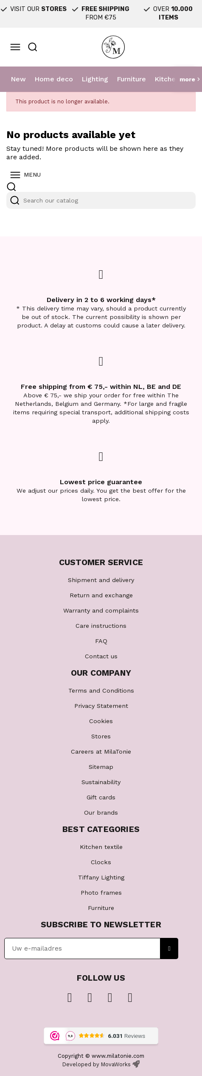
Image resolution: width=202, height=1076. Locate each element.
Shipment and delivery (101, 580)
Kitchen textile (101, 846)
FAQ (101, 641)
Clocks (101, 862)
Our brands (101, 812)
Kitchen (167, 79)
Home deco (53, 79)
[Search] (101, 200)
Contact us (101, 656)
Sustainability (101, 782)
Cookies (101, 721)
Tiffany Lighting (101, 877)
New (18, 79)
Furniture (131, 79)
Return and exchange (101, 595)
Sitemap (101, 766)
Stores (101, 736)
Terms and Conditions (101, 690)
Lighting (94, 79)
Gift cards (101, 797)
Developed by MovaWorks (96, 1064)
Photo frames (101, 892)
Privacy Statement (101, 705)
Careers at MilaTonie (101, 751)
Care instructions (101, 625)
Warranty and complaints (101, 610)
